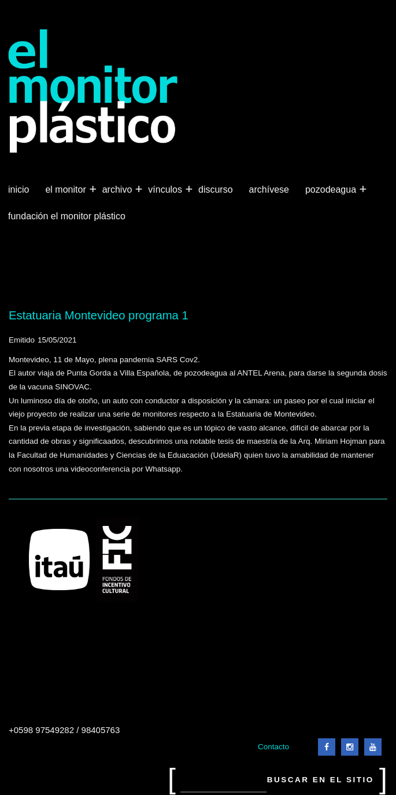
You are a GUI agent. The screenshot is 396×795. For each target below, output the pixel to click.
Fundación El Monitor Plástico (66, 216)
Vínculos (166, 190)
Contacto (273, 746)
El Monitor (66, 190)
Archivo (118, 190)
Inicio (18, 189)
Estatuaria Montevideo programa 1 (98, 315)
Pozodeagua (331, 190)
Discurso (215, 189)
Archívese (269, 189)
